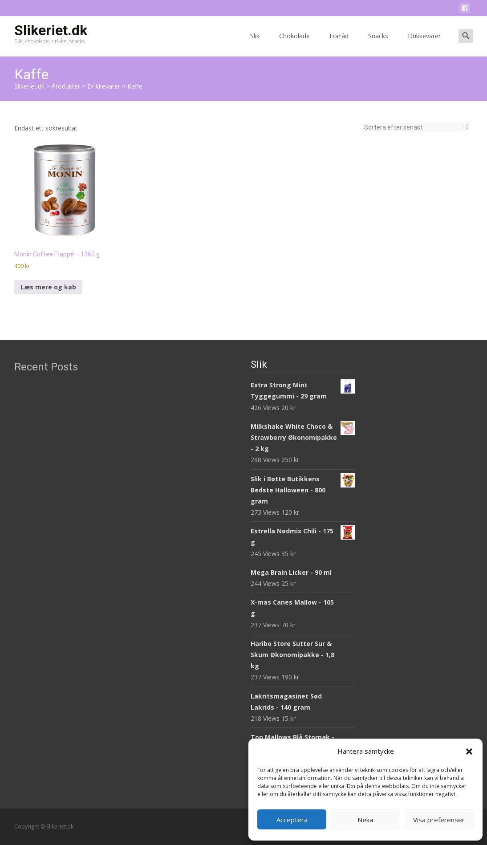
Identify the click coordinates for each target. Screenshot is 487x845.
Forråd (339, 44)
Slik (255, 44)
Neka (365, 819)
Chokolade (294, 44)
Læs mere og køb (48, 287)
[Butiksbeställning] (414, 127)
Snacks (378, 44)
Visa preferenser (439, 819)
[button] (469, 751)
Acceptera (292, 819)
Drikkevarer (424, 44)
